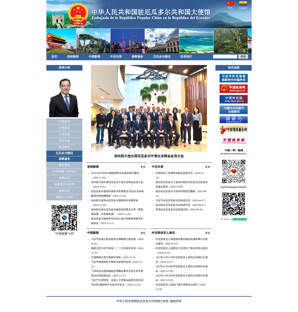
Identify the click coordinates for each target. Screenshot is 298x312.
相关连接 (233, 67)
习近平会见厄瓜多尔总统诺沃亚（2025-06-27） (181, 200)
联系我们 (186, 56)
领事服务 (137, 56)
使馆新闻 (73, 56)
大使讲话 (64, 127)
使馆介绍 (64, 67)
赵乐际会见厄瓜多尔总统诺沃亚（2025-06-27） (181, 205)
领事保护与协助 (64, 184)
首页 (54, 56)
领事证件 (64, 177)
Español (243, 5)
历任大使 (64, 140)
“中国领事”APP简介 (64, 171)
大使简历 (64, 134)
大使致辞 (64, 121)
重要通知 (64, 165)
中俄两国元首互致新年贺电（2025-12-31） (114, 257)
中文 (230, 5)
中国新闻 (94, 56)
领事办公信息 (64, 197)
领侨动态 (64, 190)
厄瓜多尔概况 (162, 56)
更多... (144, 166)
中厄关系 (116, 56)
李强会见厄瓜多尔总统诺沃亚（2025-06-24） (180, 209)
